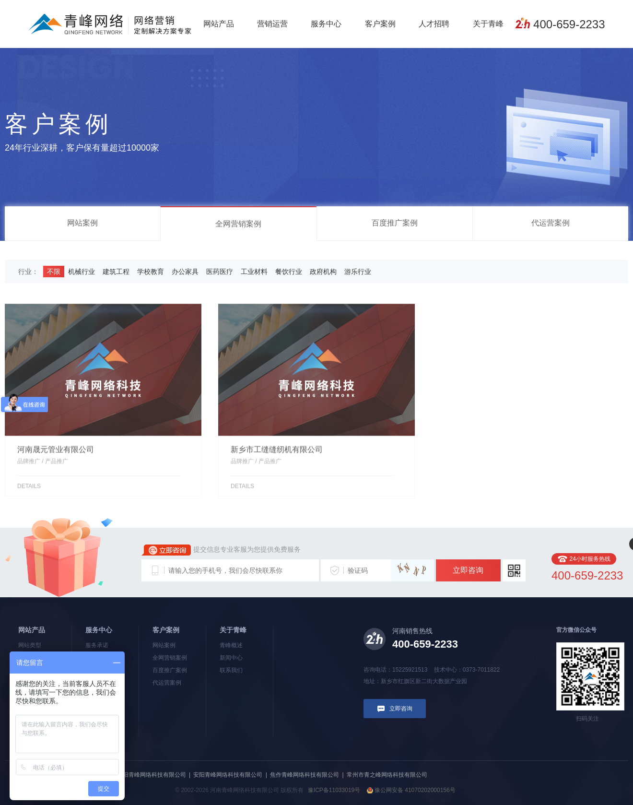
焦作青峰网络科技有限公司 (304, 774)
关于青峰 (488, 24)
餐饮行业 (288, 271)
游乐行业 (357, 271)
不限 (53, 271)
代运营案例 (550, 223)
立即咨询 (468, 570)
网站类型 (29, 645)
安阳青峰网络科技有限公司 (227, 774)
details (29, 490)
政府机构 (323, 271)
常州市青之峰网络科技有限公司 (387, 774)
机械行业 (81, 271)
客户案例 (380, 24)
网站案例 (82, 223)
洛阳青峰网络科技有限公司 (151, 774)
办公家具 (185, 271)
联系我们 (231, 670)
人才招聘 (434, 24)
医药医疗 (219, 271)
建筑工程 (116, 271)
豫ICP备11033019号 (334, 790)
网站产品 (218, 24)
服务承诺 (96, 645)
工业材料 (254, 271)
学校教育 (150, 271)
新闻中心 (231, 657)
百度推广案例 (395, 223)
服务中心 (326, 24)
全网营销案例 (238, 224)
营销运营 (272, 24)
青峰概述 (231, 645)
